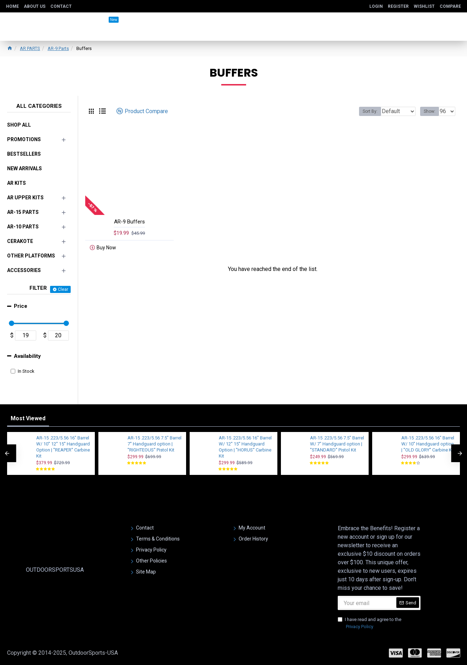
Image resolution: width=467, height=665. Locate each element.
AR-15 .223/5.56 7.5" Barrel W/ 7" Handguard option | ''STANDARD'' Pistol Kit (337, 444)
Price (20, 306)
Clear (63, 289)
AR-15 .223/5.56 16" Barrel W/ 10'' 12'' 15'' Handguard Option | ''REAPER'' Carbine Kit (63, 447)
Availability (27, 356)
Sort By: (364, 111)
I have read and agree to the (369, 623)
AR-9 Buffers (129, 221)
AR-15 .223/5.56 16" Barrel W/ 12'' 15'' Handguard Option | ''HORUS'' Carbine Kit (245, 447)
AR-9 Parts (58, 48)
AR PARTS (30, 48)
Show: (432, 111)
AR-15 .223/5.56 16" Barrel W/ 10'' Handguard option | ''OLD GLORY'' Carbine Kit (427, 444)
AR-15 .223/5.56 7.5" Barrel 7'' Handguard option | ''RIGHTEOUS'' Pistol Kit (154, 444)
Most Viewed (28, 418)
